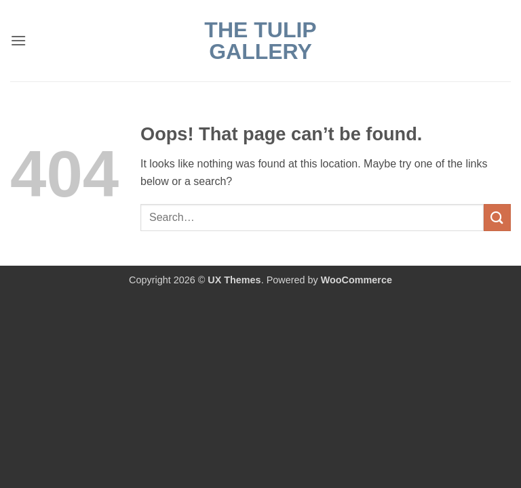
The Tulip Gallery (260, 40)
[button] (18, 40)
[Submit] (497, 217)
